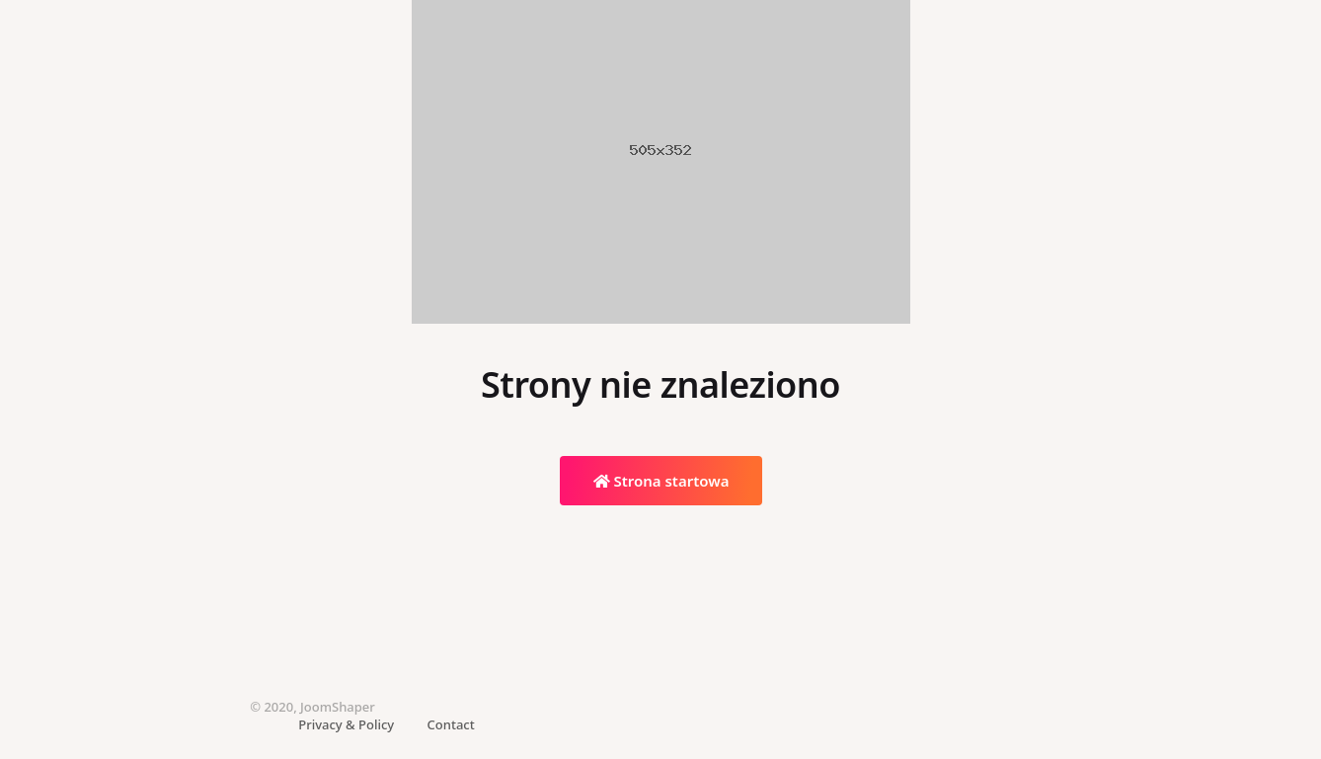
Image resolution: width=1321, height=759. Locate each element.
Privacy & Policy (346, 724)
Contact (451, 724)
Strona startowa (661, 481)
